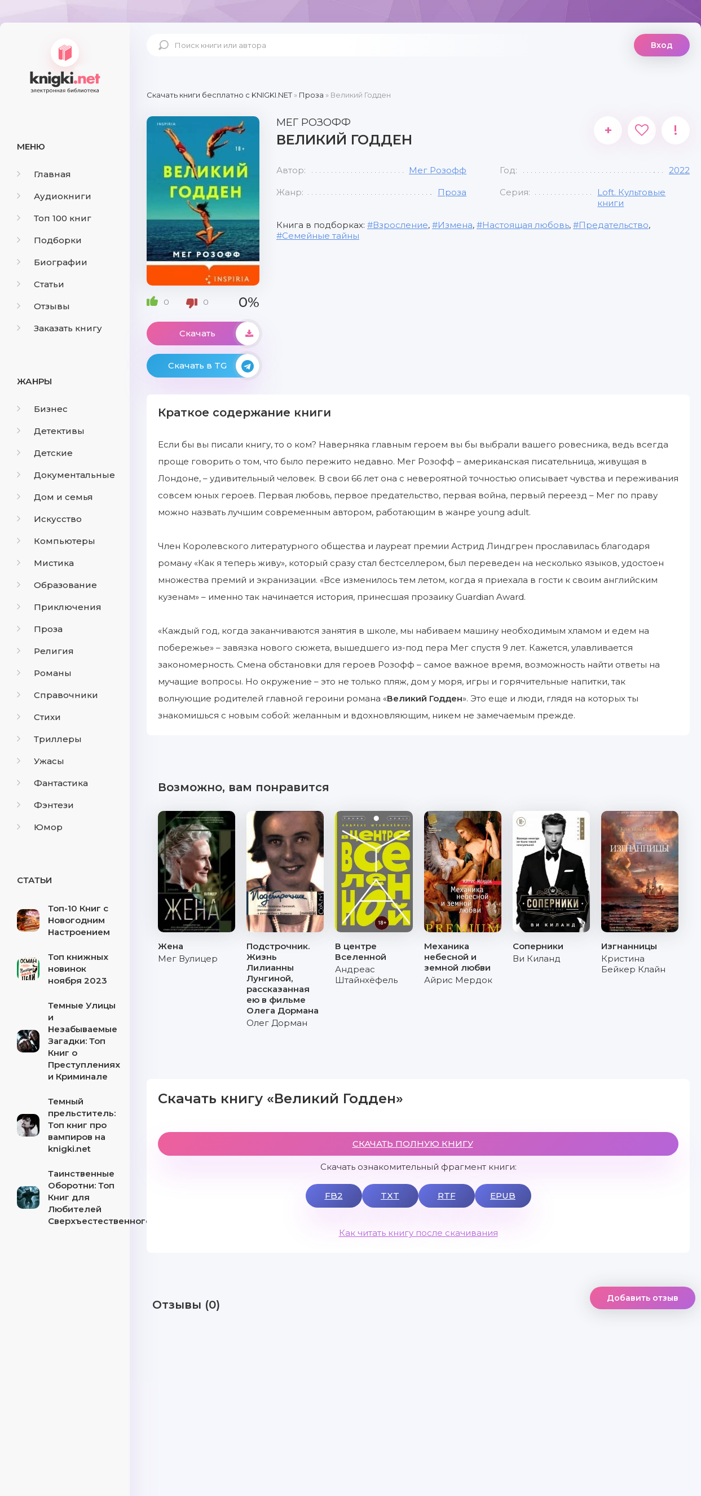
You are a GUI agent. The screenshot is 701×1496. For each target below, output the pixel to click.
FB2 (334, 1195)
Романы (44, 673)
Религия (45, 651)
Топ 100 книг (54, 218)
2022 (679, 170)
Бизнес (42, 408)
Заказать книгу (59, 328)
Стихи (39, 717)
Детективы (51, 430)
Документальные (66, 475)
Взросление (400, 225)
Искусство (49, 519)
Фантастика (52, 783)
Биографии (52, 262)
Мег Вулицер (188, 958)
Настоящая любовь (525, 225)
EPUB (502, 1195)
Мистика (45, 563)
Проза (40, 629)
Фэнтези (45, 805)
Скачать (219, 333)
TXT (390, 1195)
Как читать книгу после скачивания (418, 1232)
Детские (45, 453)
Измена (455, 225)
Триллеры (49, 739)
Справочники (57, 695)
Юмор (40, 827)
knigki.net (65, 65)
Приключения (59, 607)
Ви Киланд (537, 958)
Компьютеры (56, 541)
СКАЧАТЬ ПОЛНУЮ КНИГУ (412, 1143)
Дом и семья (55, 497)
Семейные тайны (320, 235)
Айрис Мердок (458, 980)
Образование (57, 585)
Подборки (49, 240)
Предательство (614, 225)
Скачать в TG (213, 366)
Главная (44, 174)
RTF (447, 1195)
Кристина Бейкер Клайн (633, 964)
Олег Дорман (276, 1022)
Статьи (40, 284)
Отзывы (43, 306)
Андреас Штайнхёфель (366, 974)
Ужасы (40, 761)
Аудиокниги (54, 196)
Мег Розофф (437, 170)
